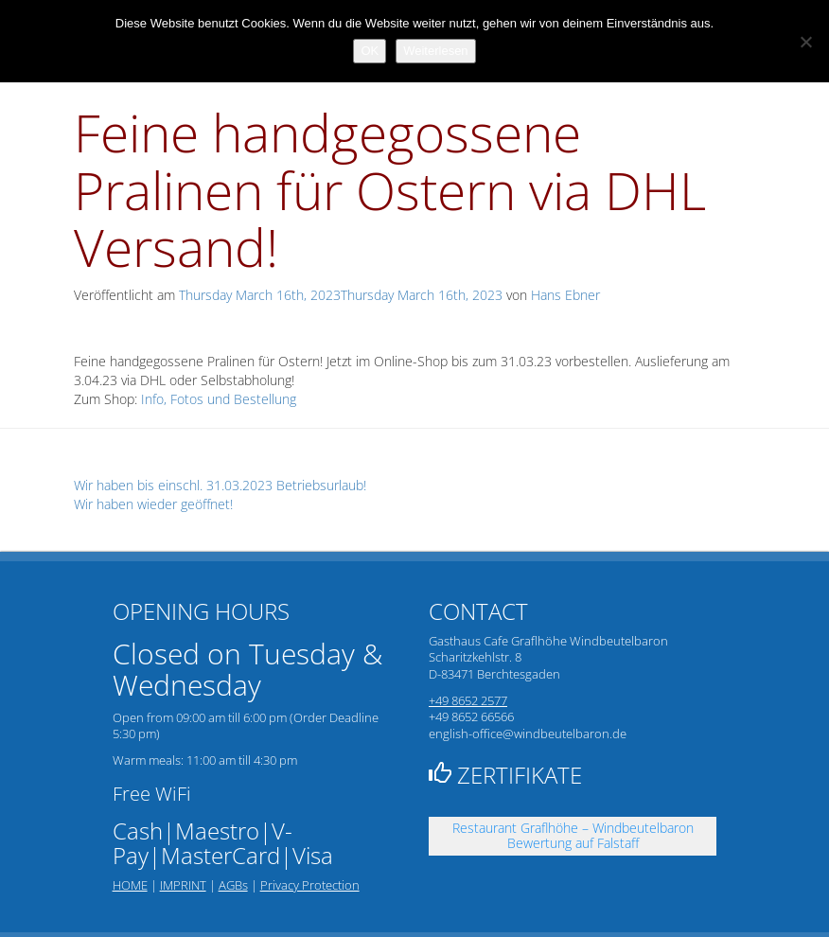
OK (370, 51)
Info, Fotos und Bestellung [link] (218, 399)
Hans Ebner (565, 295)
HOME (130, 884)
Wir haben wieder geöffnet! (153, 504)
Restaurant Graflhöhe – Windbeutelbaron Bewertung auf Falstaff (573, 836)
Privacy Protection (310, 884)
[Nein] (805, 41)
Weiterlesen (435, 51)
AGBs (233, 884)
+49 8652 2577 (468, 700)
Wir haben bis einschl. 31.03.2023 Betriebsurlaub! (220, 485)
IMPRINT (183, 884)
